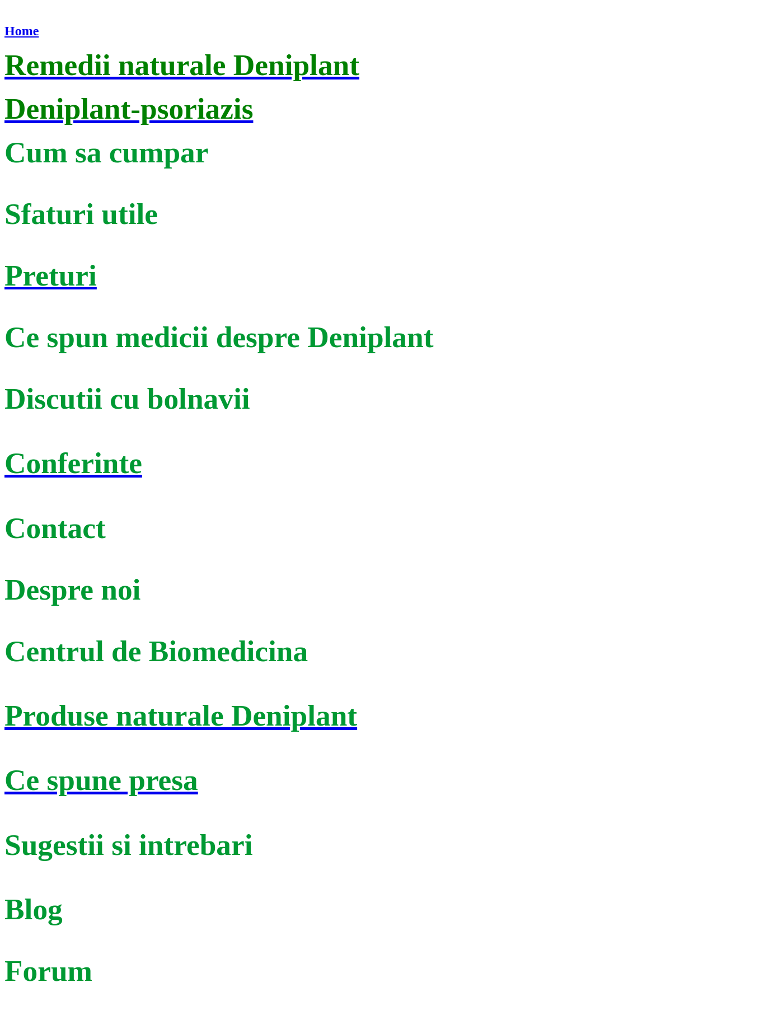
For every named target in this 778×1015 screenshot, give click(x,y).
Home (21, 31)
